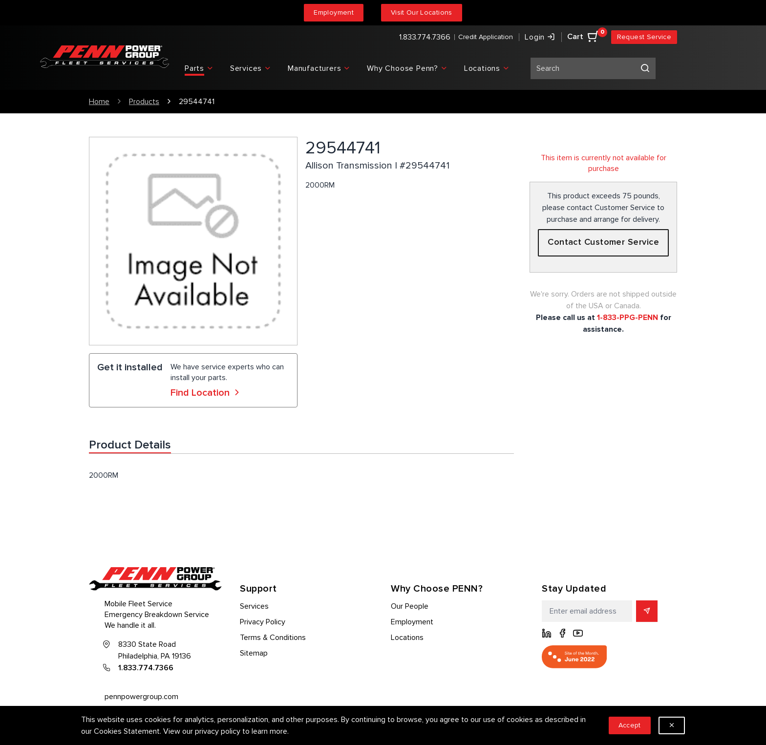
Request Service (644, 37)
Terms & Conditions (273, 637)
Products (144, 101)
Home (99, 101)
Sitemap (254, 653)
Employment (334, 12)
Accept (629, 725)
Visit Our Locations (421, 12)
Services (254, 606)
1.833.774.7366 (424, 37)
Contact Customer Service (603, 242)
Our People (409, 606)
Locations (407, 637)
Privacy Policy (262, 622)
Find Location (206, 393)
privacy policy (217, 731)
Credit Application (485, 37)
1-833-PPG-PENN (627, 317)
